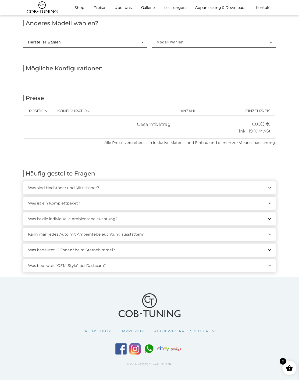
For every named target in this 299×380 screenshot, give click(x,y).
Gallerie (148, 7)
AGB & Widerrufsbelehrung (186, 331)
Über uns (123, 7)
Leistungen (175, 7)
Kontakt (263, 7)
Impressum (133, 331)
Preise (99, 7)
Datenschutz (96, 331)
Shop (79, 7)
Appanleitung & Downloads (220, 7)
